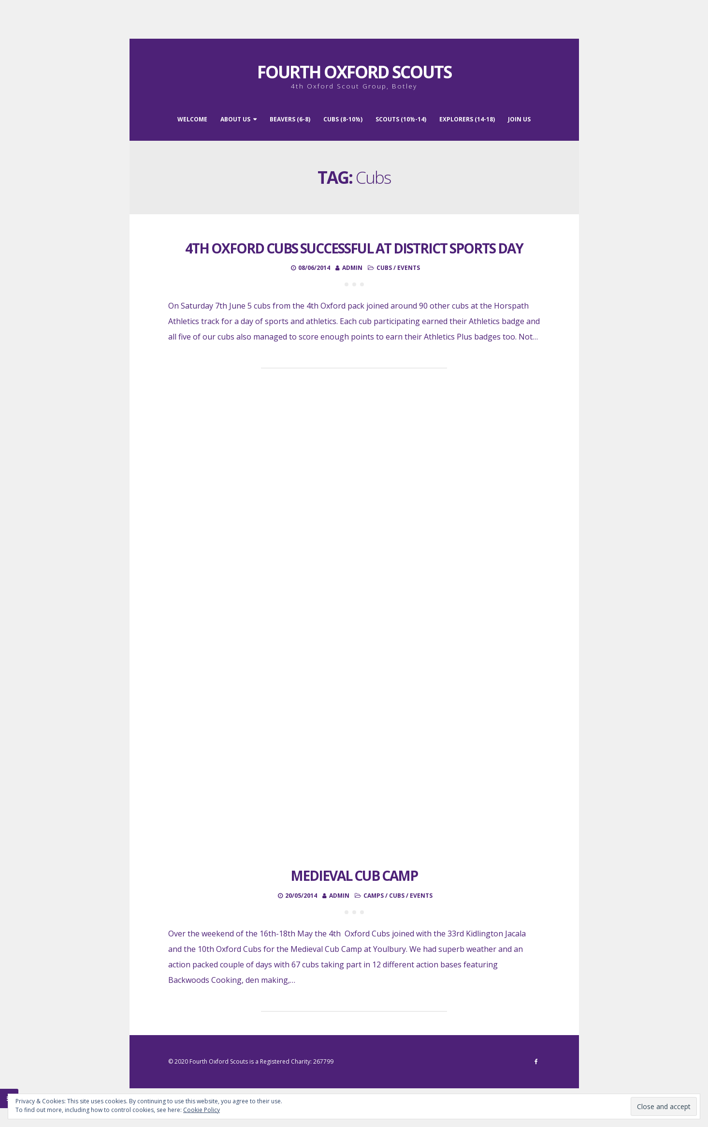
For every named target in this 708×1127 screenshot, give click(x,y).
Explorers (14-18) (467, 119)
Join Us (519, 119)
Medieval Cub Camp (354, 875)
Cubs (384, 268)
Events (408, 268)
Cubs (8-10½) (342, 119)
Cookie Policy (201, 1110)
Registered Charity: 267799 (296, 1061)
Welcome (192, 119)
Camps (373, 895)
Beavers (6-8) (290, 119)
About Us (235, 119)
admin (352, 268)
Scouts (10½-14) (401, 119)
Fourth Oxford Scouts (354, 71)
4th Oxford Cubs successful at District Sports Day (354, 248)
